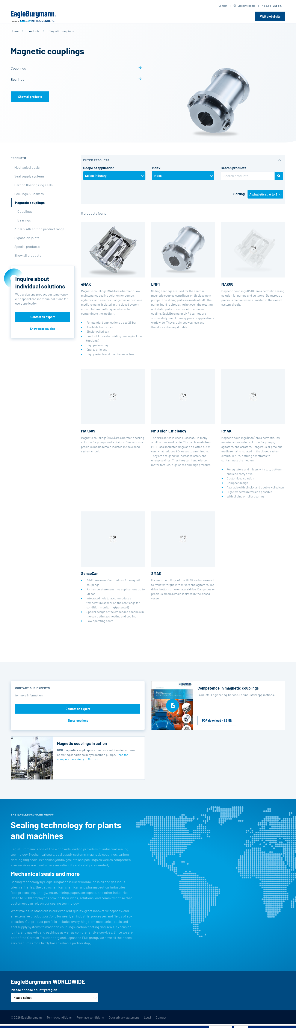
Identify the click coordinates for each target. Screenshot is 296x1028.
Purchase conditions (90, 1017)
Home (14, 31)
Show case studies (42, 329)
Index (156, 168)
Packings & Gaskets (29, 194)
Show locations (78, 720)
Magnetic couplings (30, 202)
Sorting (239, 194)
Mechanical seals (27, 167)
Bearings (17, 79)
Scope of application (99, 168)
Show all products (30, 97)
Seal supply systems (29, 176)
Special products (27, 246)
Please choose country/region (34, 990)
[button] (183, 160)
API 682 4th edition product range (39, 229)
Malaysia (266, 5)
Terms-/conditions (59, 1017)
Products (33, 31)
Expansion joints (26, 238)
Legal (147, 1017)
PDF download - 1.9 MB (217, 720)
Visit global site (270, 16)
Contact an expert (42, 317)
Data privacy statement (124, 1017)
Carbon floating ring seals (33, 185)
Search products (233, 168)
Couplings (18, 68)
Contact (223, 5)
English (277, 5)
